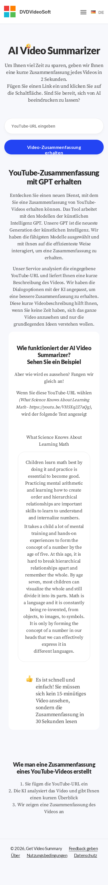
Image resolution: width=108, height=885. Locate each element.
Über (15, 855)
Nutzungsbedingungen (47, 855)
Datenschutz (85, 855)
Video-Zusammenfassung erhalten (54, 149)
